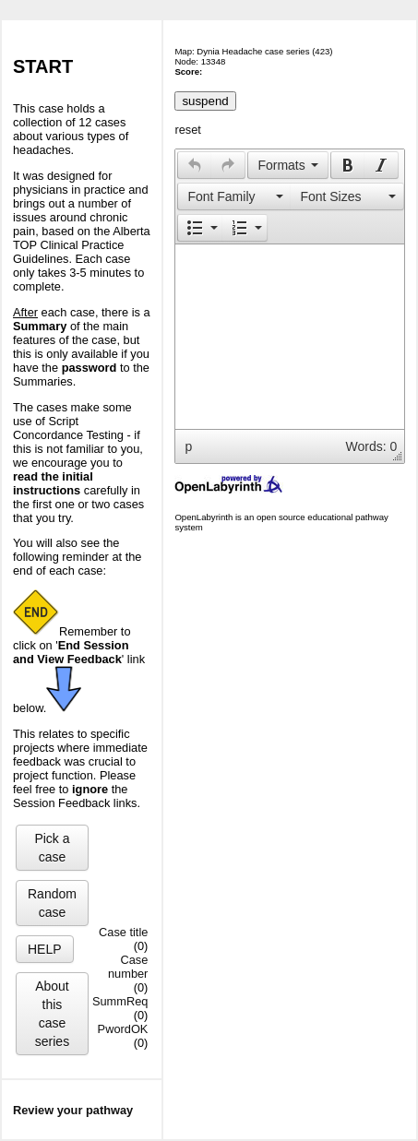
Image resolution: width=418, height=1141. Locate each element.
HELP (45, 949)
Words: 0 (372, 446)
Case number (128, 967)
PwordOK (123, 1029)
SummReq (120, 1001)
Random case (52, 903)
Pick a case (51, 847)
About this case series (52, 1014)
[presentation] (194, 165)
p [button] (188, 446)
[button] (194, 165)
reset (187, 130)
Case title (123, 932)
